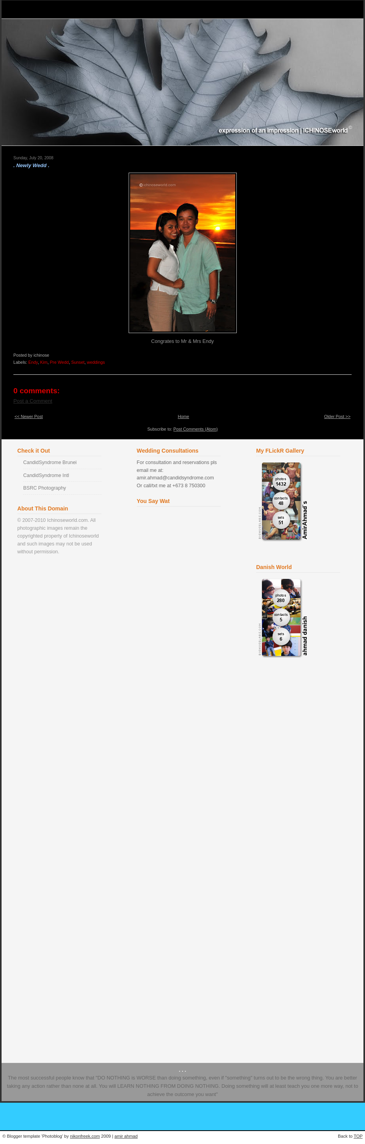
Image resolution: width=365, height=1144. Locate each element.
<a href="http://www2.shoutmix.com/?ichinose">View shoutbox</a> (180, 774)
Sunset (78, 362)
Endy (33, 362)
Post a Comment (32, 401)
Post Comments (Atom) (195, 429)
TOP (358, 1136)
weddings (96, 362)
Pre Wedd (59, 362)
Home (183, 416)
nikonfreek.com (85, 1136)
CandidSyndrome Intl (46, 475)
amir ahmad (126, 1136)
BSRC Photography (44, 488)
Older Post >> (337, 416)
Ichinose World (40, 9)
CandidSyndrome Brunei (50, 462)
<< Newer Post (29, 416)
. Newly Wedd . (31, 165)
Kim (44, 362)
